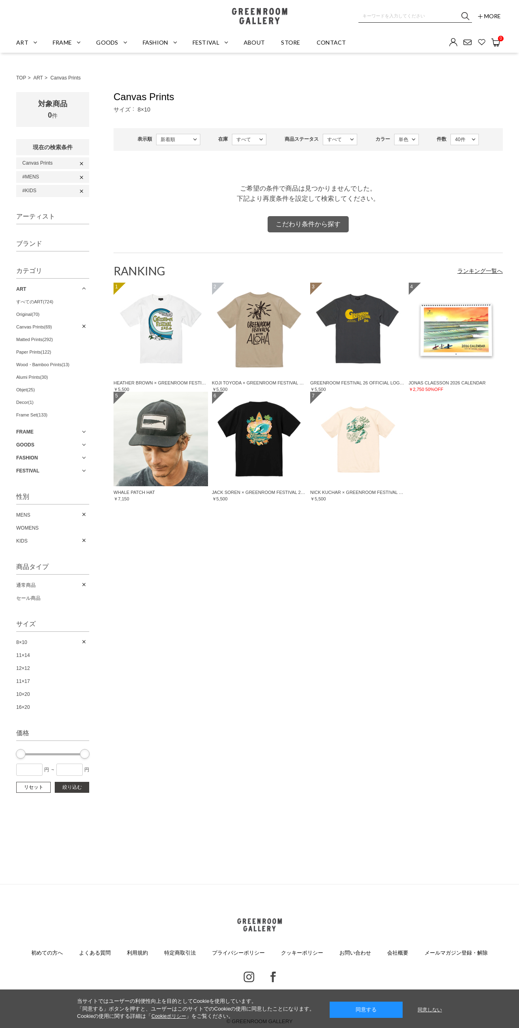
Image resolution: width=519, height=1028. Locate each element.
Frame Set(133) (31, 414)
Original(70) (27, 314)
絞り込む (72, 787)
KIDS (22, 541)
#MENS (30, 177)
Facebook (273, 977)
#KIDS (29, 190)
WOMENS (27, 528)
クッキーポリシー (302, 953)
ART (38, 78)
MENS (23, 515)
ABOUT (254, 42)
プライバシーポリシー (238, 953)
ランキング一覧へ (480, 271)
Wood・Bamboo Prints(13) (42, 364)
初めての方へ (47, 953)
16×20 (23, 707)
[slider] (21, 754)
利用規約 (137, 953)
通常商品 (26, 585)
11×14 (23, 655)
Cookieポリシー (168, 1016)
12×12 (23, 668)
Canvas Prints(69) (34, 326)
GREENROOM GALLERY (259, 16)
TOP (21, 78)
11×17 (23, 681)
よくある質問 (95, 953)
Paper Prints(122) (33, 352)
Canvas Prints (65, 78)
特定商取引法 (180, 953)
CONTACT (331, 42)
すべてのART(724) (34, 301)
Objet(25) (25, 389)
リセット (33, 787)
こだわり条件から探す (308, 224)
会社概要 (397, 953)
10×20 (23, 694)
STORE (290, 42)
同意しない (430, 1010)
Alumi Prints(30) (32, 377)
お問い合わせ (355, 953)
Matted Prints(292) (34, 339)
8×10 (21, 642)
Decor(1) (25, 402)
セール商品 (28, 598)
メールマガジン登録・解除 (456, 953)
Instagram (249, 977)
